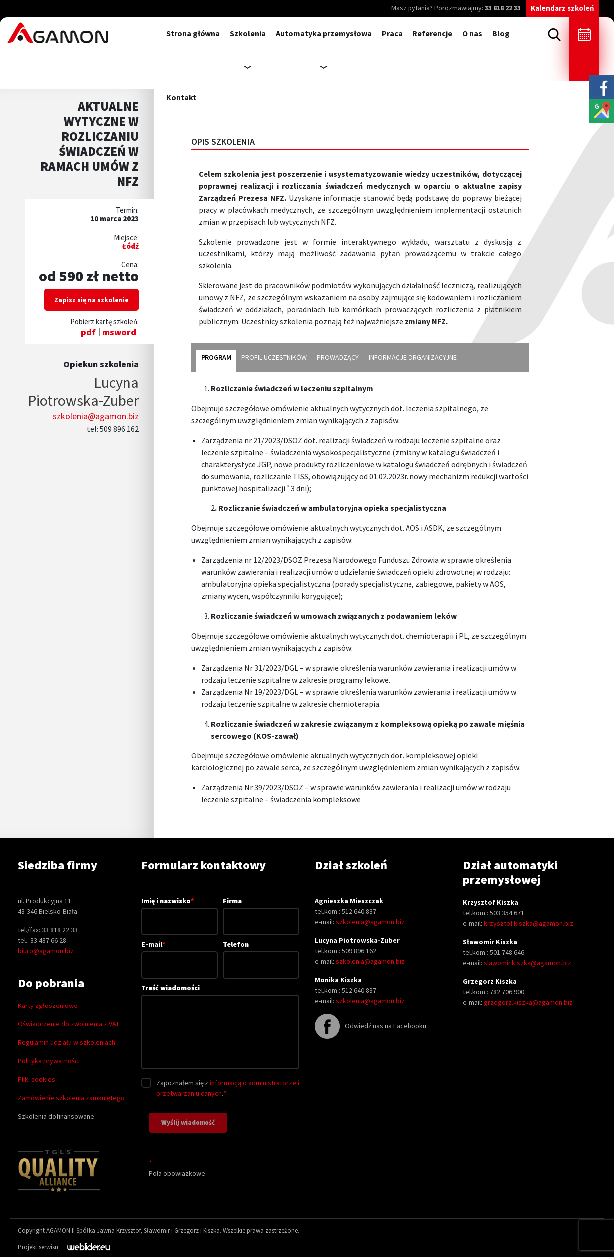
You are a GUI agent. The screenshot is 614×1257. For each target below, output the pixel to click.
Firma (261, 911)
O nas (472, 33)
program (216, 357)
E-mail (179, 954)
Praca (392, 33)
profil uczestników (274, 357)
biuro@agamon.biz (46, 950)
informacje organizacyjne (413, 357)
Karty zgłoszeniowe (48, 1005)
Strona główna (193, 33)
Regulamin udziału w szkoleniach (66, 1042)
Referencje (432, 33)
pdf (88, 332)
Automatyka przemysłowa (324, 33)
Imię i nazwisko (179, 911)
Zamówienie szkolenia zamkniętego (71, 1097)
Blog (501, 33)
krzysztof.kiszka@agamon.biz (528, 923)
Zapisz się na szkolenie (91, 299)
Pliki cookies (36, 1079)
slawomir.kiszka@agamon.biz (527, 962)
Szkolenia (248, 33)
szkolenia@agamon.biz (96, 416)
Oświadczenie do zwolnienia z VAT (68, 1023)
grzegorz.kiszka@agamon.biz (528, 1002)
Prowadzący (338, 357)
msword (119, 332)
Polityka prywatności (49, 1060)
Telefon (261, 954)
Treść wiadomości (220, 1027)
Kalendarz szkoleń (562, 8)
